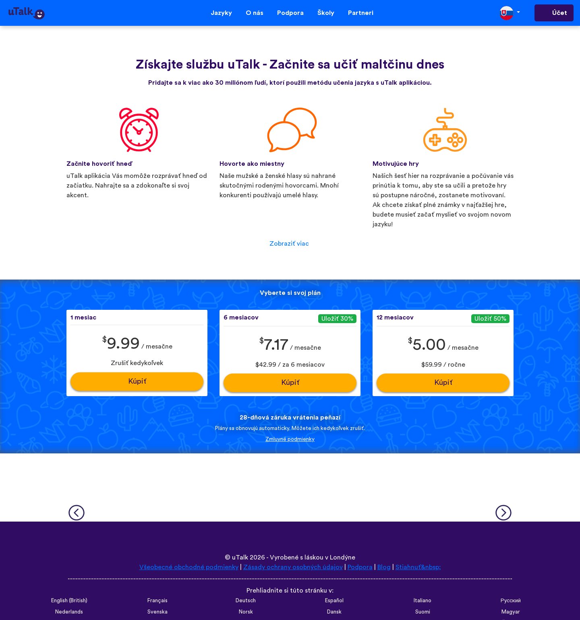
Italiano (422, 600)
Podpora (290, 13)
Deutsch (246, 600)
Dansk (334, 612)
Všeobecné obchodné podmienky (188, 567)
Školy (325, 13)
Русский (511, 600)
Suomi (422, 612)
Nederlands (69, 612)
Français (157, 600)
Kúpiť (137, 381)
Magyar (510, 612)
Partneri (360, 13)
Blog (384, 567)
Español (334, 600)
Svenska (157, 612)
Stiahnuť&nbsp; (418, 567)
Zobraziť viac (289, 243)
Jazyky (221, 13)
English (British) (69, 600)
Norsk (246, 612)
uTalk (240, 557)
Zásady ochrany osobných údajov (293, 567)
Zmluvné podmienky (290, 439)
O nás (254, 13)
